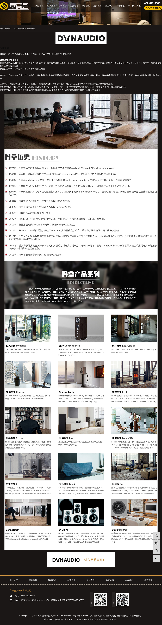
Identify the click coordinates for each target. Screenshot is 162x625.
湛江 (116, 619)
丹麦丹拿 (31, 28)
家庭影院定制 (110, 616)
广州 (77, 619)
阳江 (107, 619)
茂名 (112, 619)
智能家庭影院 (122, 616)
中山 (90, 619)
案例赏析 (51, 6)
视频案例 (62, 6)
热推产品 (59, 619)
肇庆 (103, 619)
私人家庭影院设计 (96, 616)
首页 (15, 28)
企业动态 (109, 6)
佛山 (81, 619)
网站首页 (39, 6)
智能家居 (86, 6)
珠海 (99, 619)
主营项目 (74, 6)
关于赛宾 (120, 6)
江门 (94, 619)
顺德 (85, 619)
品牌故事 (97, 6)
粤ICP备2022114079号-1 (67, 616)
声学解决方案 (134, 6)
